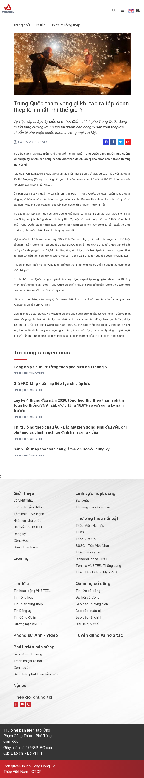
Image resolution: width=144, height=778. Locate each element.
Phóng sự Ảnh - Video (36, 635)
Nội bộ (20, 685)
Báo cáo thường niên (92, 604)
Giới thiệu (24, 493)
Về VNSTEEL (23, 500)
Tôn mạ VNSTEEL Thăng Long (98, 566)
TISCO (81, 532)
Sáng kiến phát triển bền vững (36, 674)
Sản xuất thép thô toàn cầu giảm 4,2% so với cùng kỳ (61, 449)
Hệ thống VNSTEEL (28, 527)
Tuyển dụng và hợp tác (99, 635)
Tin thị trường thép (65, 25)
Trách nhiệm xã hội (28, 661)
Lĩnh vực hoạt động (96, 493)
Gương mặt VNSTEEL (30, 624)
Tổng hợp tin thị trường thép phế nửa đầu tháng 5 (60, 367)
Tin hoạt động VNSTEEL (32, 591)
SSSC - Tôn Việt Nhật (92, 545)
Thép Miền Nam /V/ (90, 525)
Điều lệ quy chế (87, 624)
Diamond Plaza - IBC (91, 559)
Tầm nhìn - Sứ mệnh (29, 514)
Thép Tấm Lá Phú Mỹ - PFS (96, 572)
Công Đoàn (22, 540)
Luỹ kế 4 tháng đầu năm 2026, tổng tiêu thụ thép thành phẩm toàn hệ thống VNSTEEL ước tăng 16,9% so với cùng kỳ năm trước (69, 405)
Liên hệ (21, 558)
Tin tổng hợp (24, 597)
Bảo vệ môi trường (28, 654)
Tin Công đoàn (25, 617)
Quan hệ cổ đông (93, 583)
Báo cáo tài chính (89, 617)
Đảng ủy (20, 534)
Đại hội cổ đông (87, 597)
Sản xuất (82, 500)
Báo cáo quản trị (88, 611)
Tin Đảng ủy (22, 611)
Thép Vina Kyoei (88, 552)
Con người (22, 667)
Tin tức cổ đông (88, 591)
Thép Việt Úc (86, 539)
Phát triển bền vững (34, 646)
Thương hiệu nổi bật (97, 518)
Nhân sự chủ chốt (27, 520)
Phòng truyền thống (29, 507)
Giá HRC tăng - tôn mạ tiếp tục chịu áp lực (52, 383)
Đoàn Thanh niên (26, 547)
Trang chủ (22, 25)
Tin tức (40, 25)
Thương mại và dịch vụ (93, 507)
